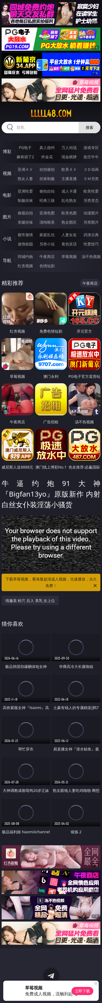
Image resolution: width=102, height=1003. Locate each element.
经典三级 (47, 200)
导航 (7, 260)
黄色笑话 (69, 244)
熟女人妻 (25, 178)
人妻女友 (69, 234)
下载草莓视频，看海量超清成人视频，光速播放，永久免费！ (51, 582)
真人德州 (47, 147)
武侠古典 (91, 234)
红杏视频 (25, 265)
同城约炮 (25, 256)
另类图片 (91, 222)
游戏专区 (91, 147)
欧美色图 (69, 212)
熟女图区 (69, 222)
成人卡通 (69, 191)
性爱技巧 (91, 244)
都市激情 (25, 234)
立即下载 (82, 990)
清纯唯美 (47, 222)
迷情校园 (25, 244)
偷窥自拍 (25, 212)
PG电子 (25, 147)
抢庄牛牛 (91, 156)
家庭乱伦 (47, 234)
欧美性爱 (91, 191)
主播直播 (69, 178)
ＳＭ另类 (91, 178)
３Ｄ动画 (91, 169)
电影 (7, 195)
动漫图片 (91, 212)
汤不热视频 (91, 256)
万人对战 (69, 147)
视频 (7, 173)
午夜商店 (47, 256)
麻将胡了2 (25, 156)
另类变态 (91, 200)
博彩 (7, 151)
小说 (7, 239)
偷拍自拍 (47, 191)
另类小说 (47, 244)
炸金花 (47, 156)
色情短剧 (47, 265)
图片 (7, 217)
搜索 (89, 127)
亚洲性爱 (25, 191)
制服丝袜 (25, 200)
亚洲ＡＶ (25, 169)
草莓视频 (69, 256)
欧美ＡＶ (69, 169)
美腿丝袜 (25, 222)
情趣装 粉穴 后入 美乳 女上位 (30, 600)
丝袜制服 (47, 178)
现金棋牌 (69, 156)
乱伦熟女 (69, 200)
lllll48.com (51, 113)
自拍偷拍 (47, 169)
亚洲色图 (47, 212)
